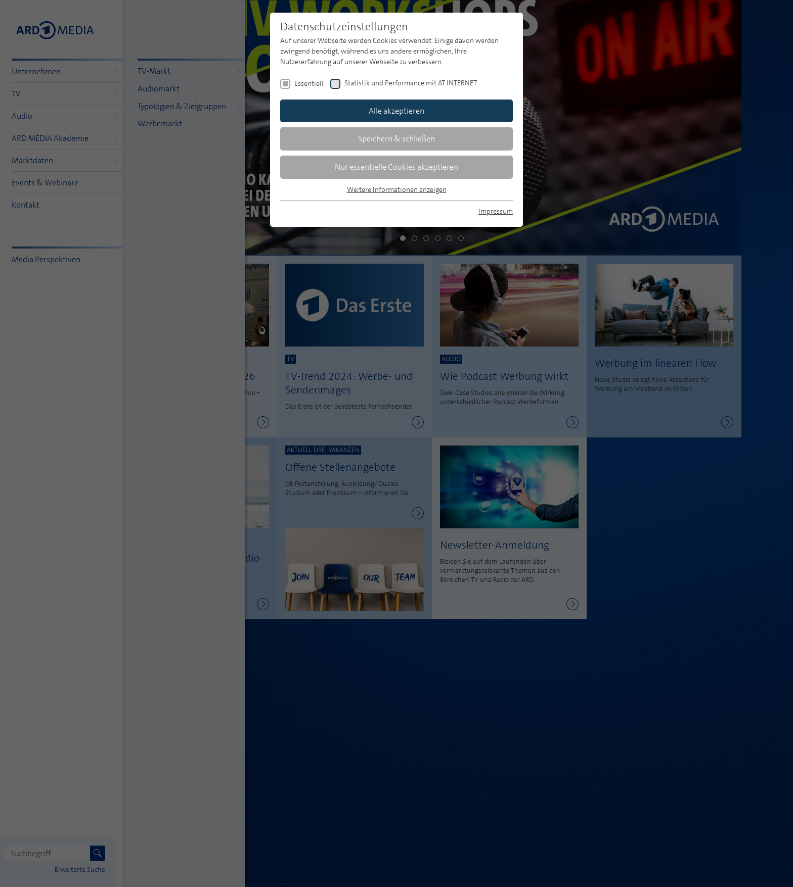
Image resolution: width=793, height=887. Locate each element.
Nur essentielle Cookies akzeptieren (396, 167)
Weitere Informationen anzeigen (397, 189)
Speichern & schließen (396, 138)
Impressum (495, 211)
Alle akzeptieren (396, 111)
